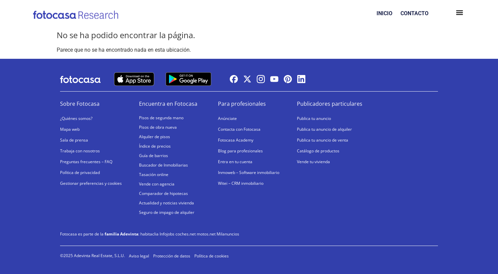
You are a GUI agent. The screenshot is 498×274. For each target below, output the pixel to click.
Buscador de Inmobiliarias (163, 165)
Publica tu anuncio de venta (322, 140)
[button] (459, 13)
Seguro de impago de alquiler (166, 212)
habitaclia (149, 234)
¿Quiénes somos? (76, 118)
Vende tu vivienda (313, 162)
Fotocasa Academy (235, 140)
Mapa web (70, 129)
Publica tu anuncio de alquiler (324, 129)
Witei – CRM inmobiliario (241, 183)
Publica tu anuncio (314, 118)
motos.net (206, 234)
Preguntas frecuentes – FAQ (86, 162)
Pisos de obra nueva (158, 127)
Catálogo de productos (318, 151)
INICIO (384, 13)
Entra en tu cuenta (235, 162)
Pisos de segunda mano (161, 118)
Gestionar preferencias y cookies (91, 183)
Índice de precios (155, 146)
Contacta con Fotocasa (239, 129)
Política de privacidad (80, 172)
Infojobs (167, 234)
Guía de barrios (153, 155)
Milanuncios (228, 234)
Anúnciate (227, 118)
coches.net (185, 234)
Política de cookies (211, 256)
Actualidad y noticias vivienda (166, 203)
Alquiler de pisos (154, 137)
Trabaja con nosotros (80, 151)
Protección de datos (171, 256)
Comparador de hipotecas (163, 193)
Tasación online (153, 174)
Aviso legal (139, 256)
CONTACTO (414, 13)
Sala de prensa (74, 140)
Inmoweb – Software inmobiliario (248, 172)
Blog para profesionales (240, 151)
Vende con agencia (156, 184)
